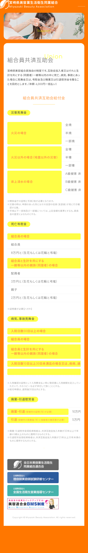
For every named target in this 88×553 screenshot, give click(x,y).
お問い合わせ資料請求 (27, 547)
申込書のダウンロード (39, 455)
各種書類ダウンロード (68, 547)
